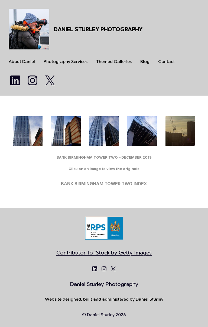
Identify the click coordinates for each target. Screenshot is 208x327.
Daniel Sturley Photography (98, 29)
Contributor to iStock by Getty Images (104, 252)
